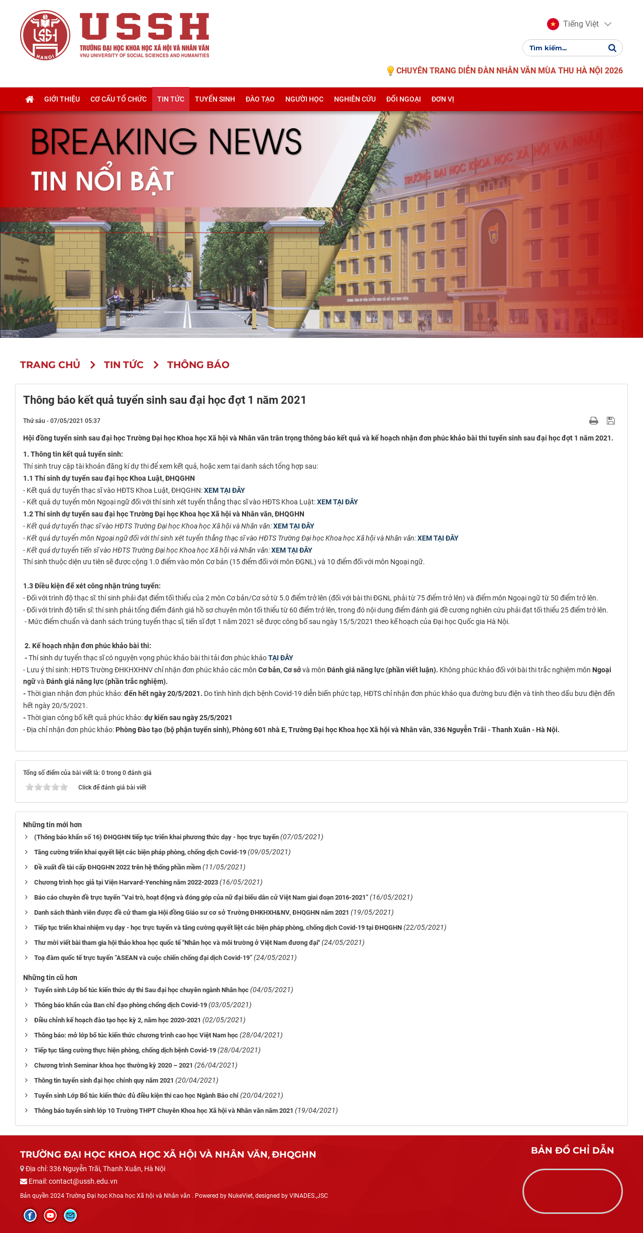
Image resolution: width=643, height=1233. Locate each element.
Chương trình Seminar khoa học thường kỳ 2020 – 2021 (113, 1065)
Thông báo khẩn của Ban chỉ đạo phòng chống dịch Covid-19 (120, 1005)
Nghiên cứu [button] (355, 99)
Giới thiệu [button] (62, 99)
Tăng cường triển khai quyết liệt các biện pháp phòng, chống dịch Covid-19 (140, 852)
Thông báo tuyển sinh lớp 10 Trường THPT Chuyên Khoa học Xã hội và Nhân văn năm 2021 (163, 1110)
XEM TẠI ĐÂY (224, 490)
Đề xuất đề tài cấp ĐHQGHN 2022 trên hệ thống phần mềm (117, 867)
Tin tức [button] (170, 99)
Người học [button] (304, 99)
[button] (573, 24)
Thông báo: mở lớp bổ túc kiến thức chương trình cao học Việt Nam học (136, 1035)
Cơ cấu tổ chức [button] (118, 99)
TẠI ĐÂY (280, 658)
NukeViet (240, 1195)
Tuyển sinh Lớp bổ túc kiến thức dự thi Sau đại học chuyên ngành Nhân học (141, 990)
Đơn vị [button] (443, 99)
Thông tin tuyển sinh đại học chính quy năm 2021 (104, 1080)
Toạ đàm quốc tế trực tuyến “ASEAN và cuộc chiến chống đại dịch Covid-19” (143, 957)
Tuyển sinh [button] (215, 99)
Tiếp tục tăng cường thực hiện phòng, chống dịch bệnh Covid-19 (125, 1050)
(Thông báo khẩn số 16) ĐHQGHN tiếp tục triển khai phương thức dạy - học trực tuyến (156, 837)
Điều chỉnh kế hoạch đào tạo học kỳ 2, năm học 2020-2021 (117, 1020)
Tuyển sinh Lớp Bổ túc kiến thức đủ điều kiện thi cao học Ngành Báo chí (136, 1095)
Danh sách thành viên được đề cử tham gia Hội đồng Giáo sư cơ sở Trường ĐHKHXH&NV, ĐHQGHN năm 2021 (191, 912)
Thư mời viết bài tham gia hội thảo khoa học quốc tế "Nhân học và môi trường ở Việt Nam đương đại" (177, 942)
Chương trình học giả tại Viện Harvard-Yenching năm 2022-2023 (126, 882)
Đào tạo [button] (260, 99)
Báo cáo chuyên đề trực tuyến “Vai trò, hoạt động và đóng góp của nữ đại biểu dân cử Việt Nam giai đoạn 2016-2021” (201, 897)
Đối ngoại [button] (403, 99)
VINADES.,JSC (308, 1195)
